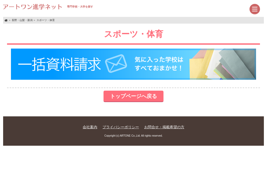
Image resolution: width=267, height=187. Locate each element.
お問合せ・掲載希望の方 (164, 127)
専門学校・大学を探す (48, 6)
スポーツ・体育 (46, 20)
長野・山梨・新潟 (22, 20)
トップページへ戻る (133, 96)
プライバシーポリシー (120, 127)
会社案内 (90, 127)
